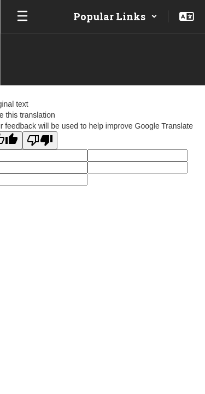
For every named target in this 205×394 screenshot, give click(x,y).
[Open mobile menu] (22, 16)
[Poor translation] (39, 140)
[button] (115, 16)
